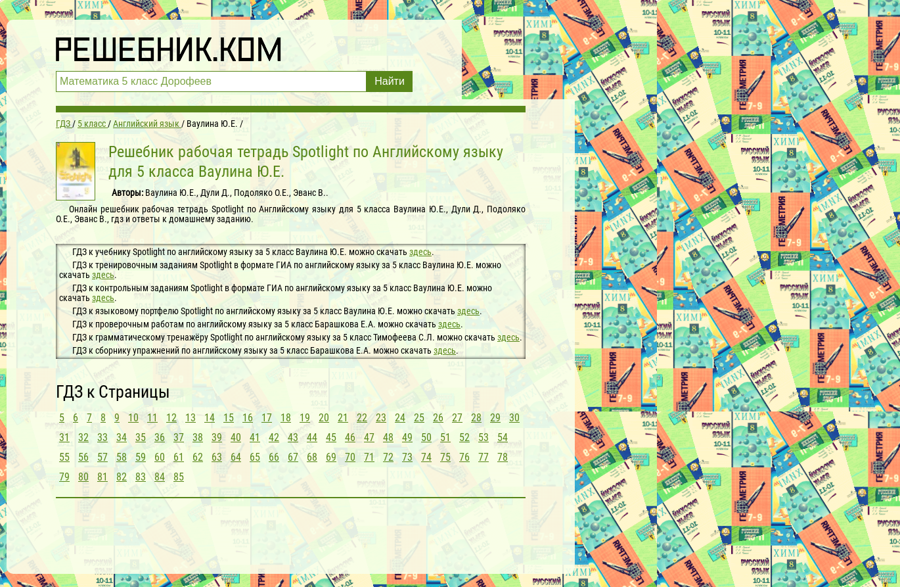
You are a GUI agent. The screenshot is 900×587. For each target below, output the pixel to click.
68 (312, 457)
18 (286, 417)
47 (369, 437)
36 (159, 437)
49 (407, 437)
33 (102, 437)
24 (400, 417)
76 (464, 457)
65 (255, 457)
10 (133, 417)
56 (83, 457)
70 (350, 457)
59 (140, 457)
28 (476, 417)
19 (305, 417)
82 (121, 477)
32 (83, 437)
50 (426, 437)
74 (426, 457)
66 (274, 457)
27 (457, 417)
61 (178, 457)
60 (159, 457)
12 (171, 417)
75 (445, 457)
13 (190, 417)
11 (152, 417)
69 (331, 457)
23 (381, 417)
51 (445, 437)
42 (274, 437)
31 (64, 437)
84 (159, 477)
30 (514, 417)
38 (197, 437)
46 (350, 437)
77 (483, 457)
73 (407, 457)
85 (178, 477)
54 (502, 437)
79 (64, 477)
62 (197, 457)
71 (369, 457)
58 (121, 457)
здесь (420, 252)
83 (140, 477)
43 (293, 437)
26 (438, 417)
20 (324, 417)
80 (83, 477)
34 (121, 437)
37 (178, 437)
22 (362, 417)
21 (343, 417)
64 (236, 457)
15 (228, 417)
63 (217, 457)
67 (293, 457)
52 (464, 437)
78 (502, 457)
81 (102, 477)
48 (388, 437)
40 (236, 437)
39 (217, 437)
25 (419, 417)
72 (388, 457)
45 (331, 437)
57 (102, 457)
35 (140, 437)
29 (495, 417)
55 (64, 457)
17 (266, 417)
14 (209, 417)
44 (312, 437)
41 (255, 437)
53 (483, 437)
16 (247, 417)
